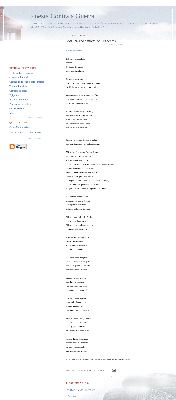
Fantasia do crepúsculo (21, 72)
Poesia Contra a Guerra (62, 16)
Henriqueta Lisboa (74, 50)
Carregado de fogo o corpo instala (26, 81)
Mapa (12, 112)
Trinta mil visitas (18, 86)
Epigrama (14, 95)
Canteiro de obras (18, 90)
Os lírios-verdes (17, 108)
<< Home (71, 395)
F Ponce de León (19, 127)
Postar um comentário (81, 390)
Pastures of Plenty (18, 99)
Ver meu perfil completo (25, 132)
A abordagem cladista (20, 103)
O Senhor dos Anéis (19, 77)
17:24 (105, 371)
